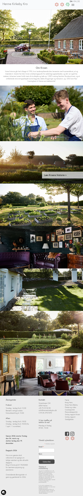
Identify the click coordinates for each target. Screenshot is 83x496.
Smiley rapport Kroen (72, 414)
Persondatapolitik (71, 412)
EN (75, 1)
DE (79, 1)
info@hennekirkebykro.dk (48, 410)
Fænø (67, 400)
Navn (40, 454)
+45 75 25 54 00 (45, 408)
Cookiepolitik (70, 410)
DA (71, 1)
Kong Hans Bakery (71, 405)
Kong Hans (68, 402)
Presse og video (70, 407)
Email (41, 446)
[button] (20, 162)
